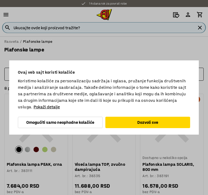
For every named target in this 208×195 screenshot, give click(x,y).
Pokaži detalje (47, 106)
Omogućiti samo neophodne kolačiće (60, 122)
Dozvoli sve (147, 122)
